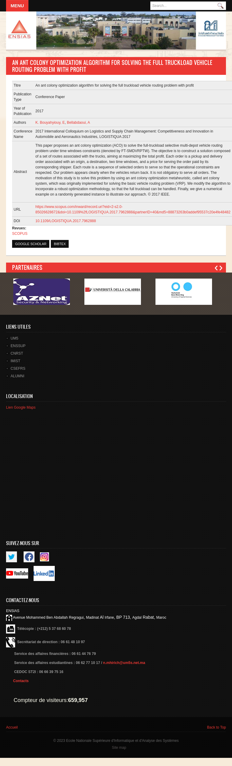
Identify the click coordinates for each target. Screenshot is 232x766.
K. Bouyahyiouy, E (50, 122)
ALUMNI (17, 376)
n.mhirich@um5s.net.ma (124, 663)
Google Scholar (30, 244)
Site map (119, 747)
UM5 (14, 338)
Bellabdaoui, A (78, 122)
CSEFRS (18, 368)
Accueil (12, 727)
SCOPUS (20, 233)
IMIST (15, 361)
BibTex (60, 244)
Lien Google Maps (20, 407)
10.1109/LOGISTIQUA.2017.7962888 (65, 221)
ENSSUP (18, 346)
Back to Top (216, 727)
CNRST (17, 353)
